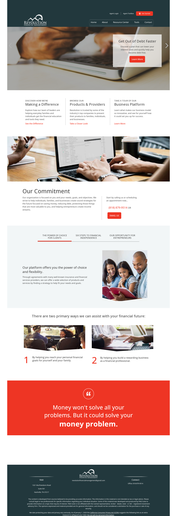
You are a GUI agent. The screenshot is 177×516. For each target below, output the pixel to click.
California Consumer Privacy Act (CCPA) (104, 512)
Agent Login (114, 7)
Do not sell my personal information (100, 515)
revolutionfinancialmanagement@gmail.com (88, 480)
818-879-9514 (138, 483)
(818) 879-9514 (118, 207)
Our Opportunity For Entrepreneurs (122, 236)
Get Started (144, 7)
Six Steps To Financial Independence (88, 236)
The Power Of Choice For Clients (54, 236)
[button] (94, 15)
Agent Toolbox (128, 7)
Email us (114, 215)
